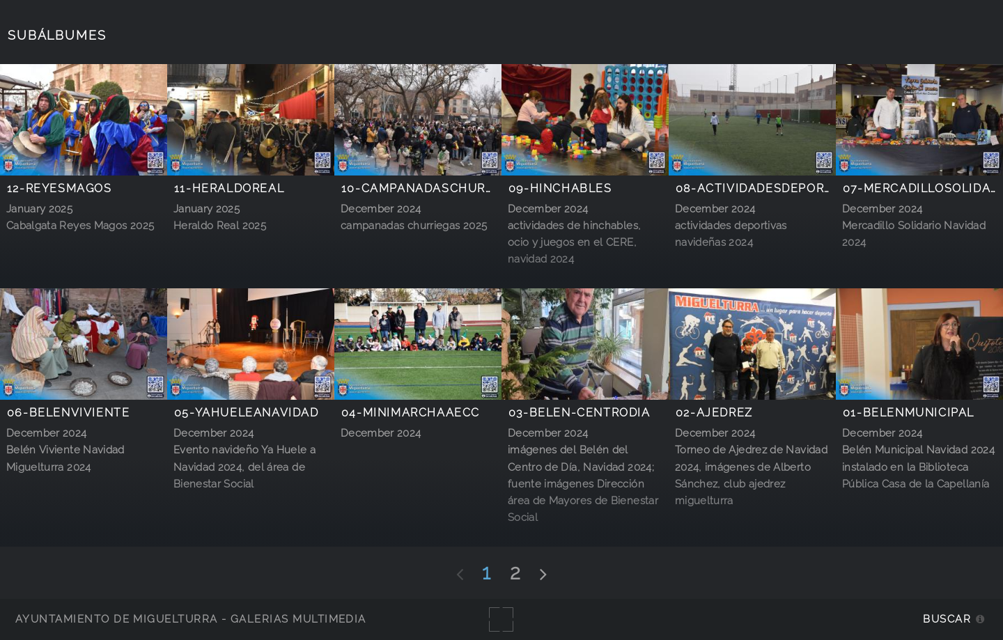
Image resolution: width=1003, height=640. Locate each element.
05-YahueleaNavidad (246, 412)
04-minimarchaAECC (410, 412)
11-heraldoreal (229, 188)
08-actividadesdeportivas (769, 188)
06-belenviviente (68, 412)
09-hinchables (560, 188)
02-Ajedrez (714, 412)
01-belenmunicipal (908, 412)
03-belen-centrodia (579, 412)
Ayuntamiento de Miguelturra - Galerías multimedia (190, 619)
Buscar (947, 619)
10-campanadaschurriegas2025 (451, 188)
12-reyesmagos (59, 188)
